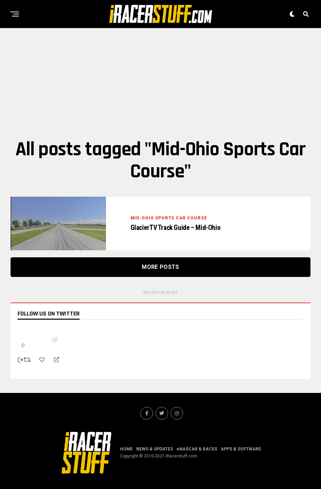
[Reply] (53, 360)
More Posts (160, 267)
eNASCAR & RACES (196, 449)
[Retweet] (28, 360)
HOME (126, 449)
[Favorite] (42, 360)
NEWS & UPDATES (154, 449)
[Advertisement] (160, 82)
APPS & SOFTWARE (241, 449)
